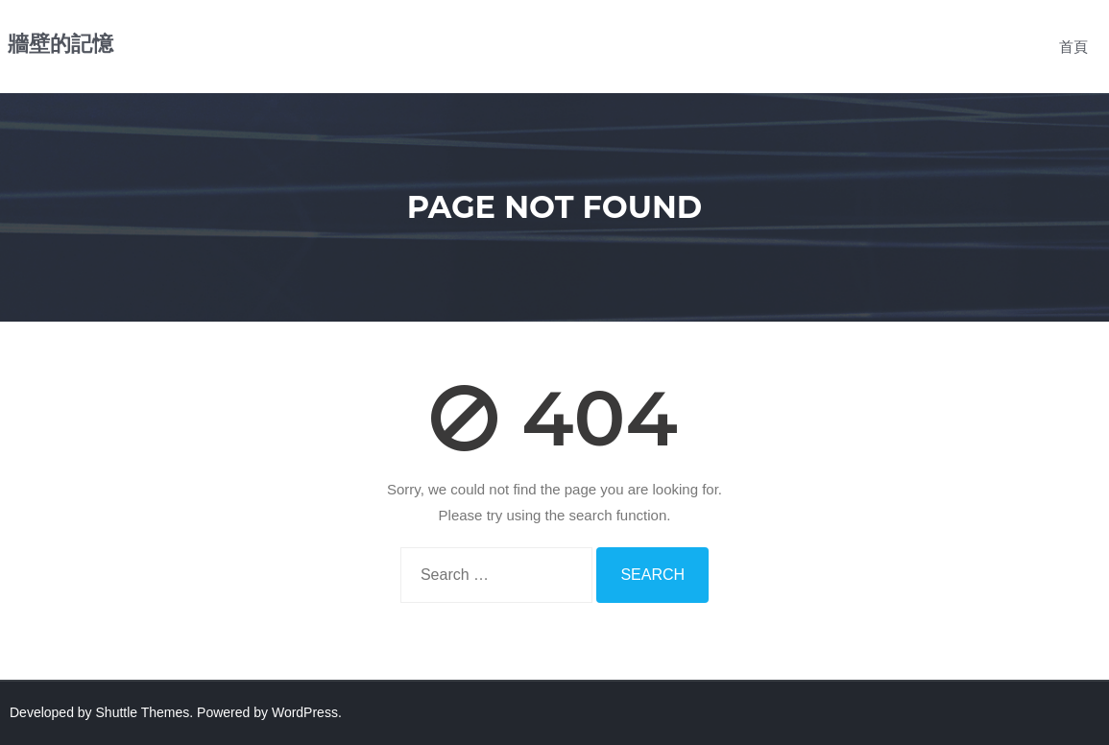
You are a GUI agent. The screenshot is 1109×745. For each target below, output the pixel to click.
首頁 (1073, 46)
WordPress (305, 712)
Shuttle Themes (143, 712)
